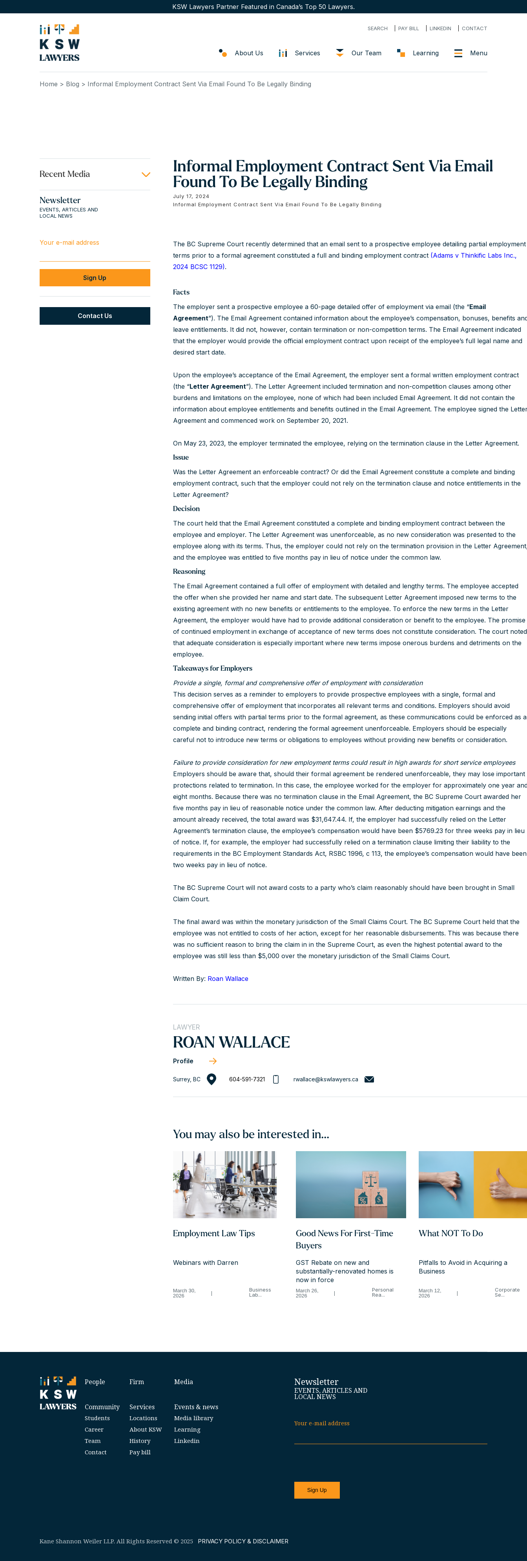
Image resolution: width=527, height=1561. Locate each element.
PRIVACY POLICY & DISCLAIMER (243, 1541)
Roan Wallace (228, 978)
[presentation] (354, 1463)
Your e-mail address (69, 242)
